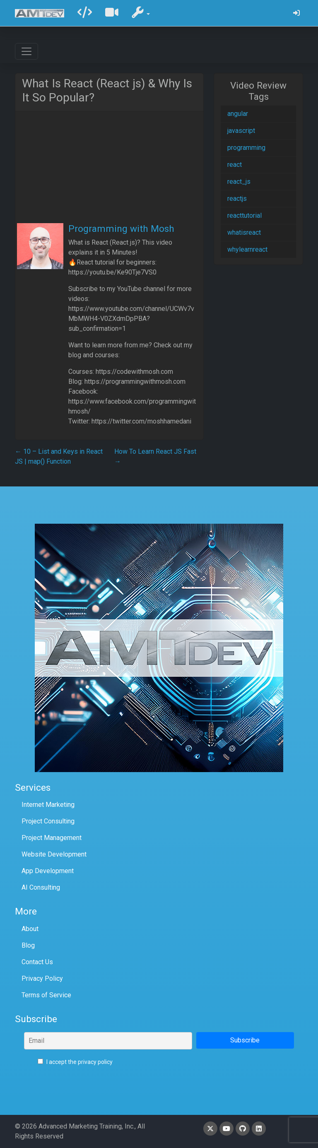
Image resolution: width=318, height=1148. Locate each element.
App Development (48, 871)
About (30, 929)
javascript (241, 131)
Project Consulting (48, 821)
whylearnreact (247, 249)
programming (246, 148)
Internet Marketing (48, 805)
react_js (239, 181)
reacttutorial (244, 215)
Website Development (54, 854)
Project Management (52, 838)
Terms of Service (46, 995)
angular (237, 114)
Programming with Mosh (121, 228)
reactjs (237, 198)
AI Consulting (41, 887)
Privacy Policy (42, 978)
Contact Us (37, 962)
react (234, 164)
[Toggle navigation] (26, 51)
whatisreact (244, 232)
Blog (28, 945)
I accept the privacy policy (75, 1062)
